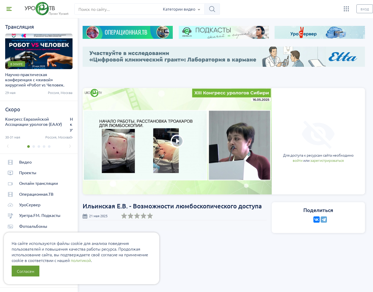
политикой (81, 260)
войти (270, 137)
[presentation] (7, 145)
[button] (27, 146)
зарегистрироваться (299, 137)
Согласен (25, 271)
